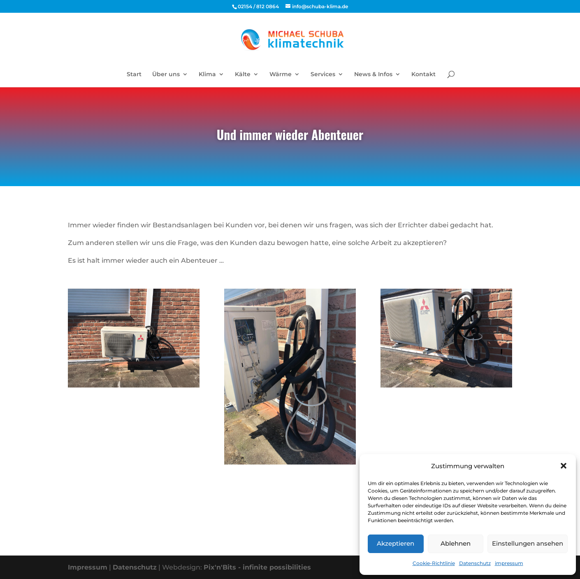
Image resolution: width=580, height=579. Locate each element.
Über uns (166, 74)
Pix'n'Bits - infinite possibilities (257, 567)
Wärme (280, 74)
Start (134, 74)
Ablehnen (456, 543)
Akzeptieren (395, 543)
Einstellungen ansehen (527, 543)
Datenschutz (475, 563)
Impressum (87, 567)
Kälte (243, 74)
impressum (509, 563)
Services (323, 74)
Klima (207, 74)
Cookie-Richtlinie (434, 563)
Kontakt (423, 74)
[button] (563, 466)
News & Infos (373, 74)
